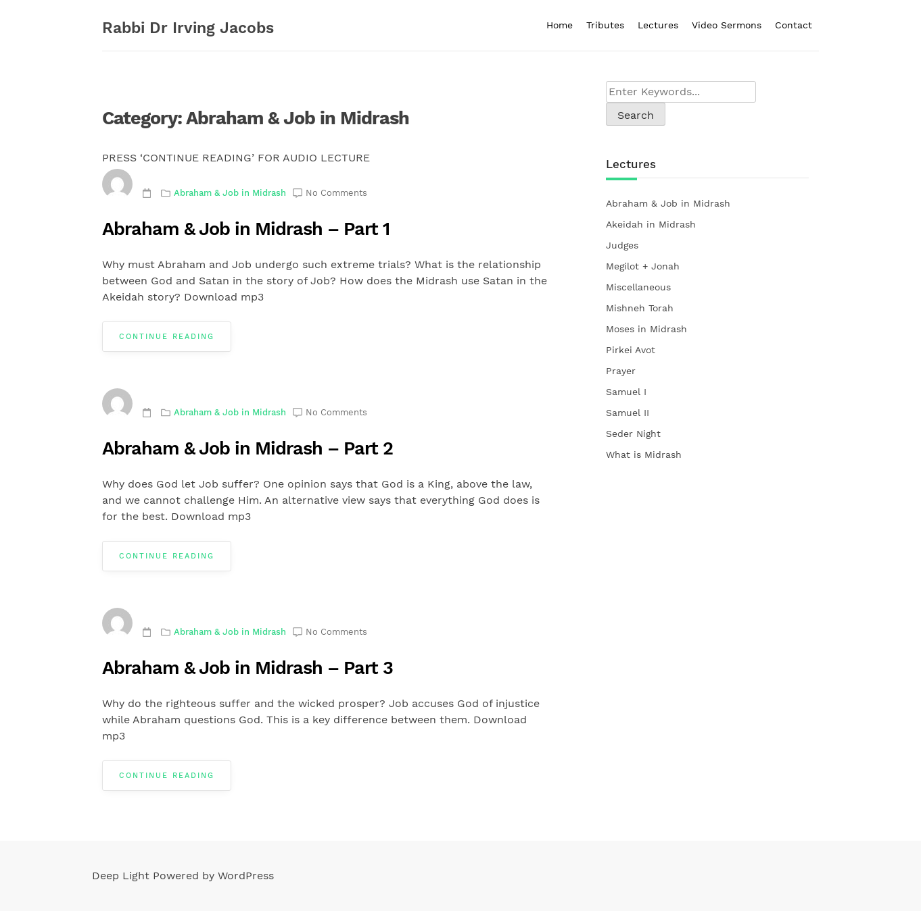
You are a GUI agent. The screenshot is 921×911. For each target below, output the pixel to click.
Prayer (621, 370)
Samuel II (627, 412)
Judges (622, 245)
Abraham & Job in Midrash (230, 193)
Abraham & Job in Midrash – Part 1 (245, 229)
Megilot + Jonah (643, 266)
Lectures (658, 25)
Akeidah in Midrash (651, 224)
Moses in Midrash (646, 328)
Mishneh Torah (640, 308)
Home (559, 25)
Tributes (605, 25)
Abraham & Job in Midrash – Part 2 (247, 448)
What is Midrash (644, 454)
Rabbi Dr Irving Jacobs (188, 28)
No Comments (336, 193)
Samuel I (626, 391)
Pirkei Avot (630, 349)
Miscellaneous (638, 287)
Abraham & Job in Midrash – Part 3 (247, 668)
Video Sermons (726, 25)
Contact (793, 25)
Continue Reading (166, 336)
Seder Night (633, 433)
